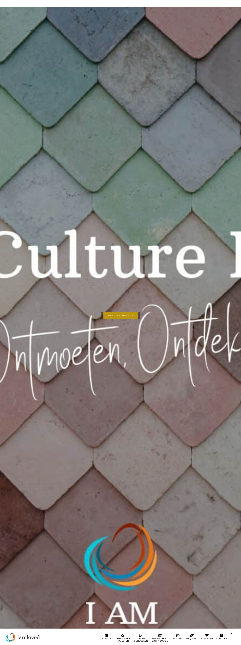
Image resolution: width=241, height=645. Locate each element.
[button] (232, 635)
